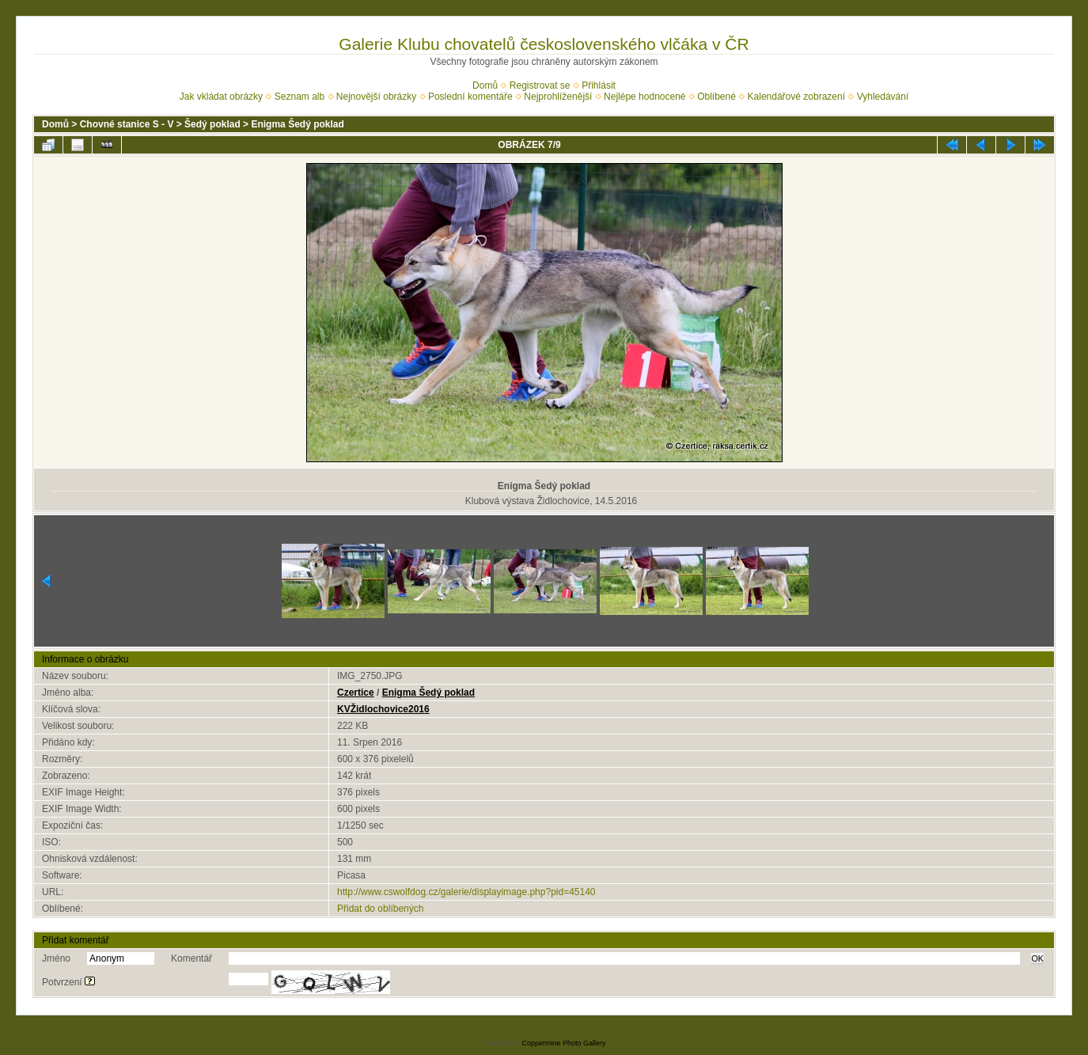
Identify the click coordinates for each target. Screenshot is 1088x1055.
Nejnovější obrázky (376, 96)
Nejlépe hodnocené (644, 96)
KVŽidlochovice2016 (383, 709)
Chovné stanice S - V (127, 124)
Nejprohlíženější (558, 96)
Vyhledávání (883, 96)
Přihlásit (599, 85)
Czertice (355, 692)
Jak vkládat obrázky (221, 96)
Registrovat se (540, 85)
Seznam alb (299, 96)
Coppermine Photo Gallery (563, 1043)
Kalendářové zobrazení (796, 96)
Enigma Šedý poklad (297, 124)
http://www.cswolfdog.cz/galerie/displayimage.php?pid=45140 (466, 892)
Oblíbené (716, 96)
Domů (485, 85)
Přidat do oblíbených (380, 908)
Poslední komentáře (470, 96)
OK (1037, 958)
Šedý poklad (212, 124)
